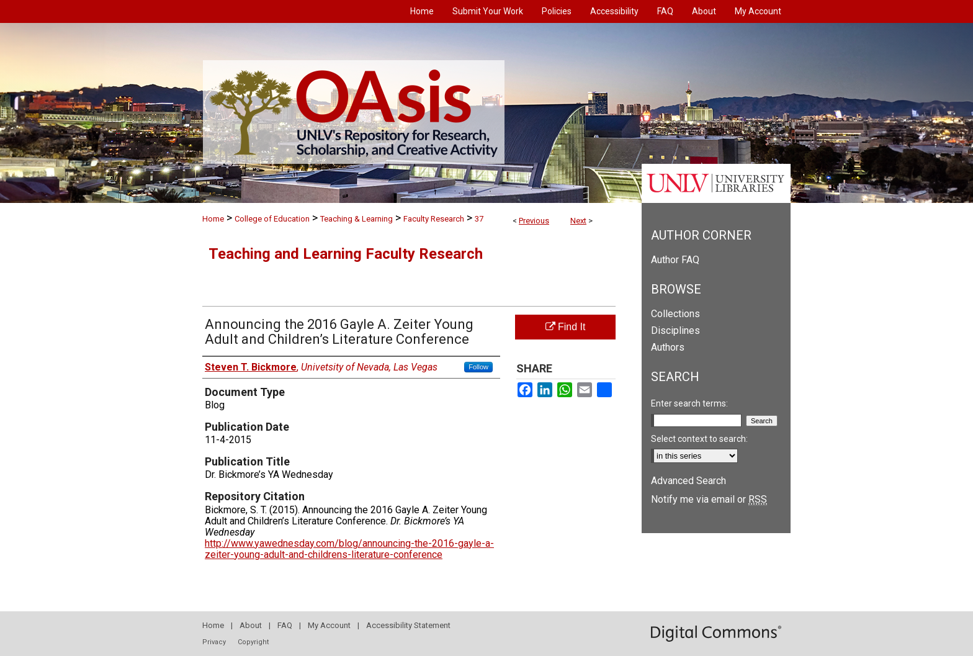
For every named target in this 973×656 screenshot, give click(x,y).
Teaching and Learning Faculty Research (345, 254)
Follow (478, 367)
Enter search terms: (689, 403)
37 (479, 218)
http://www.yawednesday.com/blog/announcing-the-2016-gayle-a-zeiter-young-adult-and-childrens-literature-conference (349, 548)
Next (578, 220)
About (251, 625)
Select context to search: (699, 439)
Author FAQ (675, 260)
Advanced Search (688, 481)
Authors (667, 347)
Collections (675, 314)
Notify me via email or (709, 499)
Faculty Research (433, 218)
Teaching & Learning (356, 218)
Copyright (253, 642)
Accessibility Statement (408, 625)
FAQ (284, 625)
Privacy (214, 642)
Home (213, 218)
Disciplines (675, 330)
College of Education (272, 218)
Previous (534, 220)
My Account (329, 625)
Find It (565, 326)
